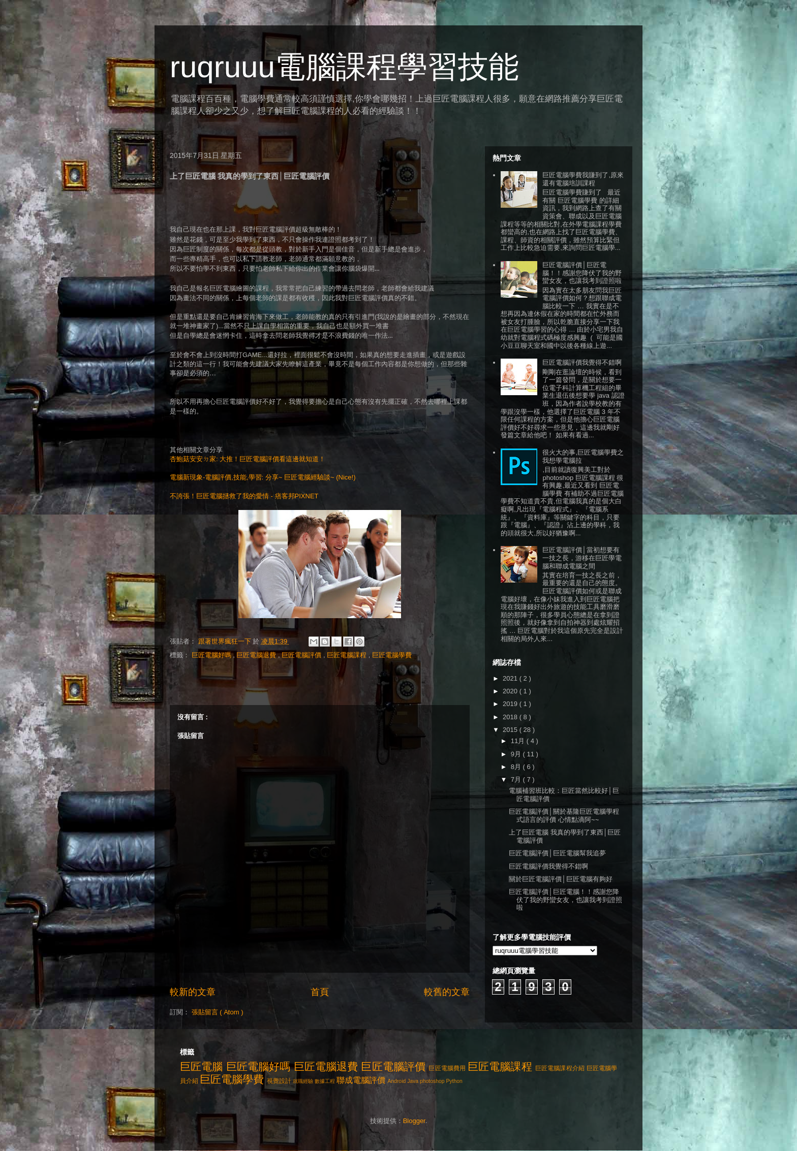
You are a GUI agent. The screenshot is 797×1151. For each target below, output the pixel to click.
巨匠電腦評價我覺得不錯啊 (582, 362)
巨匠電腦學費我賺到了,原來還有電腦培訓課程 (583, 179)
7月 (517, 779)
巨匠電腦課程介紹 (560, 1068)
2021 (511, 678)
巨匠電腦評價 (302, 655)
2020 (511, 691)
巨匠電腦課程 (348, 655)
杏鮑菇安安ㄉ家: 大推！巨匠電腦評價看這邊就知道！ (247, 459)
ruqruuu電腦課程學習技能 (344, 67)
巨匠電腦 (201, 1066)
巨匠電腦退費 (257, 655)
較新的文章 (193, 992)
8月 (517, 767)
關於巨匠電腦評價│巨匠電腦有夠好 (560, 879)
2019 (511, 704)
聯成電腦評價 (360, 1080)
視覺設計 (279, 1080)
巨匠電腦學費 (392, 655)
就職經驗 (303, 1081)
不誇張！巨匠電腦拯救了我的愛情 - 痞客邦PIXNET (244, 496)
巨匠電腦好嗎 (212, 655)
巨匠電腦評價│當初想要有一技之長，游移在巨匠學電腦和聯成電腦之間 (582, 557)
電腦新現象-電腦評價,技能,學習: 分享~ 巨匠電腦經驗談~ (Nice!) (262, 477)
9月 (517, 754)
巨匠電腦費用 (447, 1068)
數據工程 (325, 1081)
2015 (511, 729)
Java (412, 1081)
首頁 (320, 992)
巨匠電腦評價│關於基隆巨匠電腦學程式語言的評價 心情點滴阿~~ (564, 815)
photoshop (432, 1081)
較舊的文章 (447, 992)
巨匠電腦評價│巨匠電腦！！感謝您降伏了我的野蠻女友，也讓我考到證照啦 (582, 272)
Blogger (414, 1121)
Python (454, 1081)
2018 (511, 717)
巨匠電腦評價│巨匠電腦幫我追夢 (557, 853)
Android (396, 1081)
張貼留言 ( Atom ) (217, 1012)
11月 (519, 741)
